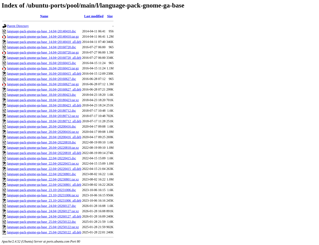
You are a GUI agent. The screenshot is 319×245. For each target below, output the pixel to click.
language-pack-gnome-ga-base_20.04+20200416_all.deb (44, 137)
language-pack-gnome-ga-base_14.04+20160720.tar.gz (43, 52)
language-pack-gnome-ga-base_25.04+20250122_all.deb (44, 232)
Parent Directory (18, 26)
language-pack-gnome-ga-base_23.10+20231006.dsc (41, 190)
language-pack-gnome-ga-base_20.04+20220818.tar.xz (43, 147)
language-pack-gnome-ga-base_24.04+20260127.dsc (41, 206)
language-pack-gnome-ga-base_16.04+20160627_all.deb (44, 89)
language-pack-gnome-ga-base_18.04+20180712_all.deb (44, 121)
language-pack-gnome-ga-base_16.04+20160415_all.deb (44, 73)
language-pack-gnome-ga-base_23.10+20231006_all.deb (44, 200)
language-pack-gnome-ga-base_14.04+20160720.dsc (41, 47)
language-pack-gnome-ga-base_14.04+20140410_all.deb (44, 42)
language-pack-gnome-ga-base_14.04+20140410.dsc (41, 31)
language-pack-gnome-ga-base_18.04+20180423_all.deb (44, 105)
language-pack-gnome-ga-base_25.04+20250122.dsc (41, 221)
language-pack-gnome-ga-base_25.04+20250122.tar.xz (43, 227)
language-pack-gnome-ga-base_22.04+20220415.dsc (41, 158)
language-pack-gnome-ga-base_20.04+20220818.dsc (41, 142)
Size (110, 16)
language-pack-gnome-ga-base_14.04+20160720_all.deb (44, 57)
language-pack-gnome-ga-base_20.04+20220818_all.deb (44, 153)
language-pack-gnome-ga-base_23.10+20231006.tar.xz (43, 195)
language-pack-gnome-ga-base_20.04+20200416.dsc (41, 126)
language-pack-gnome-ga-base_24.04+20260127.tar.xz (43, 211)
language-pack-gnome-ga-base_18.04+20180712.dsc (41, 110)
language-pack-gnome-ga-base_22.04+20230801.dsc (41, 174)
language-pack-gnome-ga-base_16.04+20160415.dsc (41, 63)
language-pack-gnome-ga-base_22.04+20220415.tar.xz (43, 163)
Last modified (94, 16)
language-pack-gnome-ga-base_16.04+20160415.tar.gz (43, 68)
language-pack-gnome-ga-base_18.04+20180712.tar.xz (43, 116)
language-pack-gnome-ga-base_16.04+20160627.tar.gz (43, 84)
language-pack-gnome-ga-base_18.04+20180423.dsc (41, 94)
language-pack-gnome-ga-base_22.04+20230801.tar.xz (43, 179)
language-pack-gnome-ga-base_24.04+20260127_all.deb (44, 216)
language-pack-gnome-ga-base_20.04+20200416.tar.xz (43, 131)
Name (44, 16)
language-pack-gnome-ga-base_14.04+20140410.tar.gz (43, 36)
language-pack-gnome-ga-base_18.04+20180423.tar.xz (43, 100)
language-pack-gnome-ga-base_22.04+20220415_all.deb (44, 169)
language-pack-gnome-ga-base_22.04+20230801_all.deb (44, 184)
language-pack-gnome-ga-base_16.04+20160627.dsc (41, 79)
